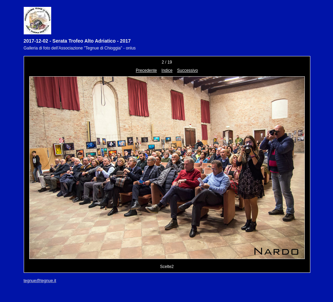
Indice (167, 70)
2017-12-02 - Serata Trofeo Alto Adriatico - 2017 (77, 41)
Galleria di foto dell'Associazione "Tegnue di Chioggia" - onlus (80, 48)
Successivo (187, 70)
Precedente (146, 70)
